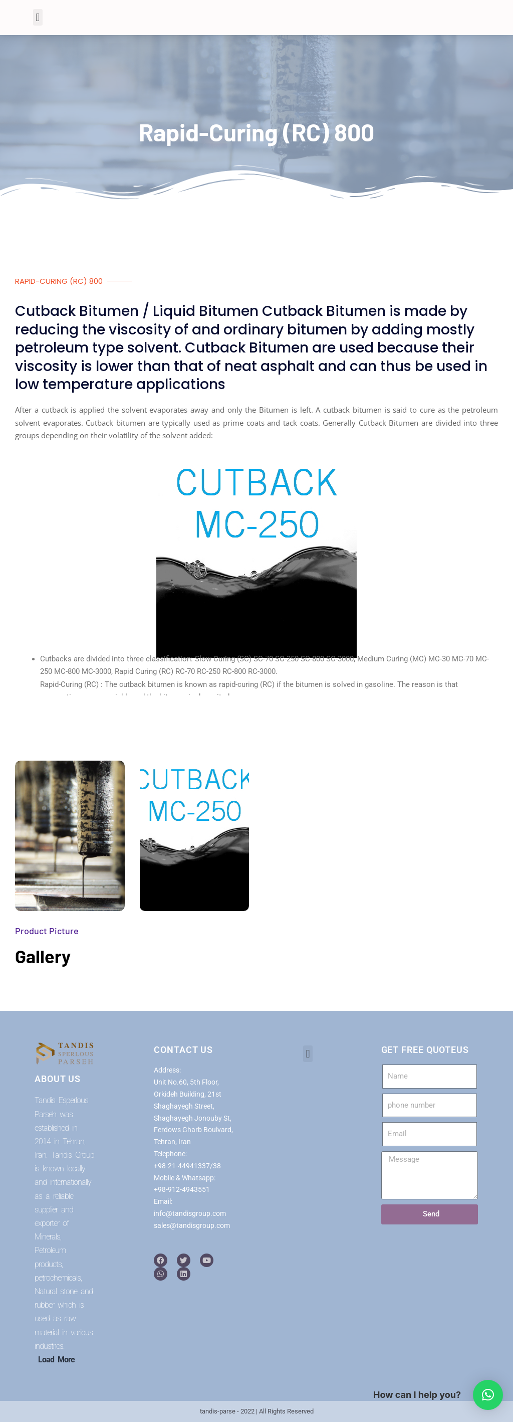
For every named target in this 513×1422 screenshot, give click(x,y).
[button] (38, 17)
